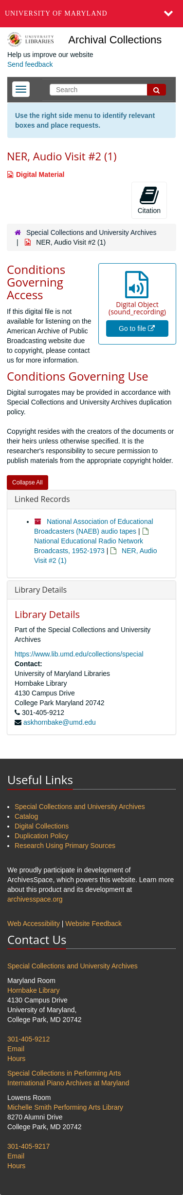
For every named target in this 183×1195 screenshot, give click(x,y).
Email (15, 1049)
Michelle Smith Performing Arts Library (65, 1107)
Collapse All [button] (27, 482)
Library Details (41, 589)
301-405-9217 (28, 1146)
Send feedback (30, 64)
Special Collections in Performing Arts (64, 1073)
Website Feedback (93, 923)
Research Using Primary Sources (65, 845)
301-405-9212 (28, 1039)
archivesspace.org (35, 899)
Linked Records (42, 499)
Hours (16, 1058)
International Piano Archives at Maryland (68, 1083)
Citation (149, 199)
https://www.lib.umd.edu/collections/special (79, 654)
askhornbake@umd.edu (59, 722)
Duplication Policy (42, 836)
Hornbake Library (33, 990)
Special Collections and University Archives (91, 232)
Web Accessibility (33, 923)
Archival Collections (115, 40)
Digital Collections (42, 826)
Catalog (26, 816)
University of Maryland (56, 13)
